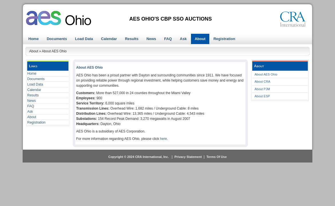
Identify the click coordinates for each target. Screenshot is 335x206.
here (163, 139)
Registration (36, 122)
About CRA (262, 81)
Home (31, 74)
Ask (30, 112)
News (31, 101)
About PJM (262, 89)
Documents (36, 79)
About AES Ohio (266, 74)
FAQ (30, 106)
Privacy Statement (188, 157)
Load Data (35, 84)
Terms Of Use (216, 157)
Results (33, 95)
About (31, 117)
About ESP (262, 96)
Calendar (34, 90)
